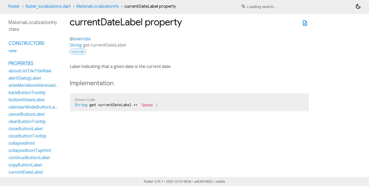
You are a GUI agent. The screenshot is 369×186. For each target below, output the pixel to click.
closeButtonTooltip (27, 136)
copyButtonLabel (25, 165)
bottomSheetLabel (27, 100)
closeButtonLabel (26, 128)
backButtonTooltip (27, 92)
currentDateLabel (26, 172)
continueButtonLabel (29, 157)
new (13, 50)
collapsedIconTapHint (30, 150)
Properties (21, 63)
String (76, 45)
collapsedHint (22, 143)
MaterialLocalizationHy (97, 6)
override (82, 39)
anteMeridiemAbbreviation (35, 85)
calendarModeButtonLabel (34, 107)
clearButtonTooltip (27, 121)
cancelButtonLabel (27, 114)
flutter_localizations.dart (48, 6)
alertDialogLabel (25, 78)
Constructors (26, 43)
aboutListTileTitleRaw (30, 71)
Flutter (14, 6)
